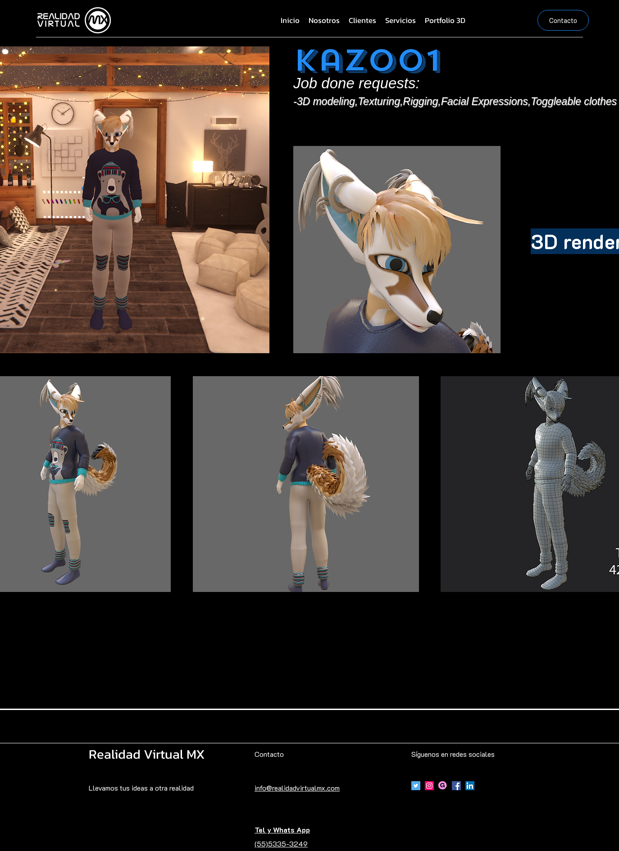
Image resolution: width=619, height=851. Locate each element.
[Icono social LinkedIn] (469, 785)
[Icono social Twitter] (415, 785)
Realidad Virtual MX (147, 754)
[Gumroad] (442, 785)
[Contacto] (563, 20)
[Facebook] (456, 785)
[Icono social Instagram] (429, 785)
